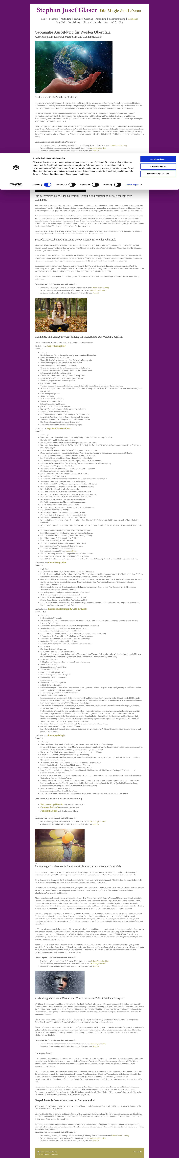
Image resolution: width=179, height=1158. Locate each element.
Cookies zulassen (158, 6)
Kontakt (96, 150)
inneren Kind (71, 551)
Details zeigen (132, 32)
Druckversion (43, 1152)
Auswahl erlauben (158, 13)
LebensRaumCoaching (118, 145)
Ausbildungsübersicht (97, 148)
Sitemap (54, 1152)
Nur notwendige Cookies (158, 21)
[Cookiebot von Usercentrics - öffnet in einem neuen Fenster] (16, 32)
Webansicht (138, 1152)
